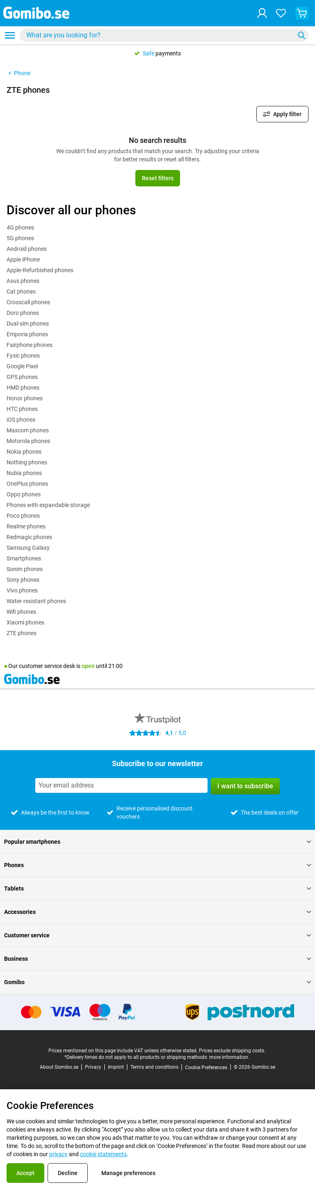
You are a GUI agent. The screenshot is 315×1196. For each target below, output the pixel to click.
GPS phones (22, 377)
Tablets (157, 888)
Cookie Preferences (206, 1067)
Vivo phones (22, 590)
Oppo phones (24, 494)
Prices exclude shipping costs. (232, 1051)
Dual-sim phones (28, 323)
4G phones (20, 227)
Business (157, 958)
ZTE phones (22, 633)
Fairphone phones (29, 345)
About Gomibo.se (59, 1067)
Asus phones (23, 281)
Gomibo (157, 982)
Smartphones (24, 558)
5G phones (20, 238)
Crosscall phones (28, 302)
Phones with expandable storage (48, 505)
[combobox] (164, 35)
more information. (229, 1057)
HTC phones (22, 409)
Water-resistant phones (36, 601)
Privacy (93, 1067)
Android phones (27, 249)
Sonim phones (25, 569)
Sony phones (23, 579)
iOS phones (21, 419)
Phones (157, 865)
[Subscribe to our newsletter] (121, 785)
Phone (18, 73)
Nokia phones (24, 451)
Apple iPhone (23, 259)
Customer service (157, 935)
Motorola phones (28, 441)
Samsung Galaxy (28, 547)
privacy (58, 1154)
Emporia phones (27, 334)
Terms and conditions (154, 1067)
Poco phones (23, 515)
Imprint (116, 1067)
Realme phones (26, 526)
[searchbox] (158, 35)
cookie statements (103, 1154)
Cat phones (21, 291)
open (88, 666)
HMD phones (23, 387)
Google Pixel (22, 366)
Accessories (157, 912)
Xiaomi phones (25, 622)
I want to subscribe (245, 786)
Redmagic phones (29, 537)
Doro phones (23, 313)
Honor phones (25, 398)
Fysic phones (23, 355)
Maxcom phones (28, 430)
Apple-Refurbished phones (40, 270)
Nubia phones (24, 473)
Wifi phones (21, 611)
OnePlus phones (27, 483)
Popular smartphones (157, 841)
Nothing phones (27, 462)
